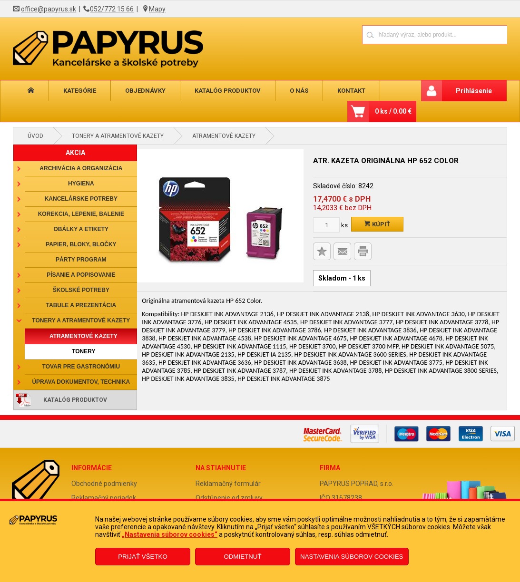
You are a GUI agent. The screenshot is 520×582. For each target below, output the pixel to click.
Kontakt (351, 90)
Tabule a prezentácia (81, 305)
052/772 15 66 (112, 9)
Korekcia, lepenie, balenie (81, 214)
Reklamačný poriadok (103, 498)
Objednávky (145, 90)
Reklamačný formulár (228, 483)
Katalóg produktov (228, 90)
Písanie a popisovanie (81, 275)
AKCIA (75, 152)
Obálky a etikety (81, 229)
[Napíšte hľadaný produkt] (401, 34)
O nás (299, 90)
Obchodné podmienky (104, 483)
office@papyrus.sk (48, 9)
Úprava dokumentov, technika (81, 381)
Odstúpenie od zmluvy (229, 498)
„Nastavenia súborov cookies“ (169, 534)
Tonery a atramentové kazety (118, 136)
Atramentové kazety (223, 136)
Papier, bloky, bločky (81, 244)
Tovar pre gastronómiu (81, 366)
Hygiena (81, 183)
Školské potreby (81, 290)
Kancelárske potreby (81, 198)
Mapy (157, 9)
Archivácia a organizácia (80, 168)
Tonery (83, 351)
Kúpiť (377, 224)
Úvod (35, 136)
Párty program (81, 259)
